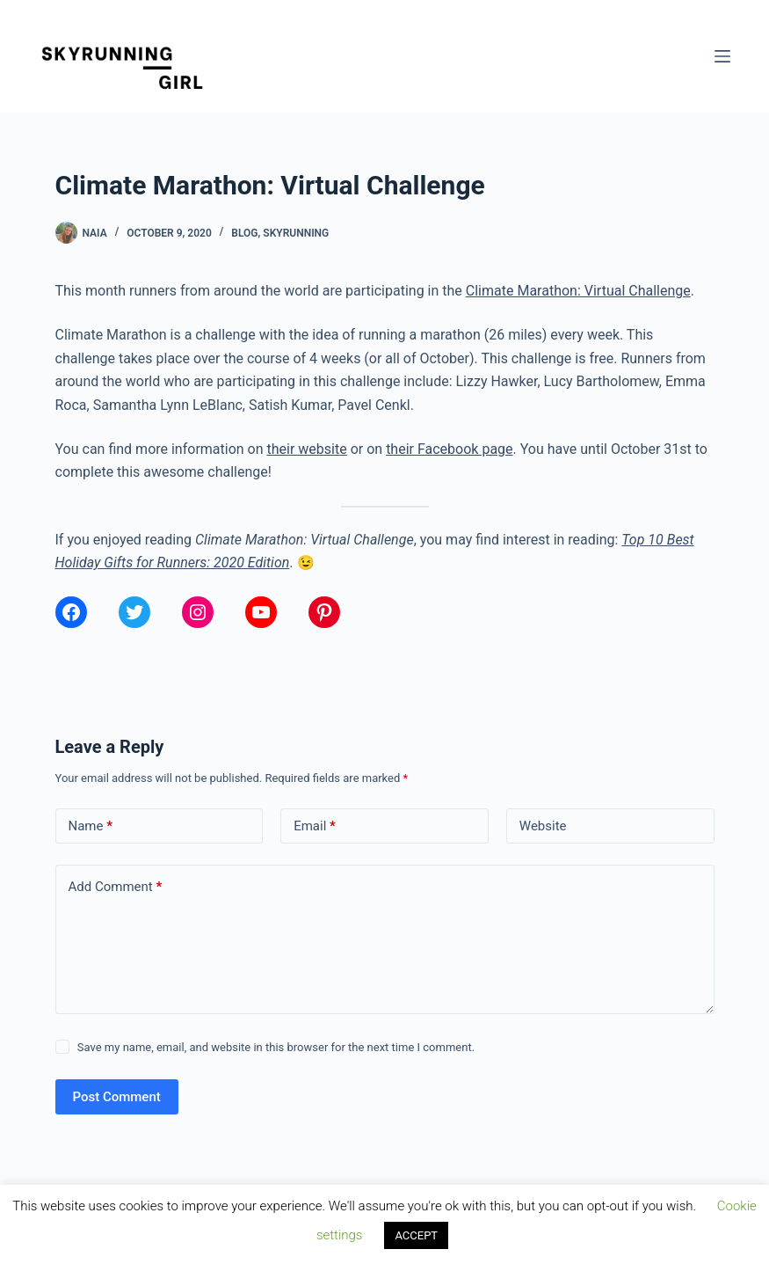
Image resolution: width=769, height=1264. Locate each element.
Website (543, 826)
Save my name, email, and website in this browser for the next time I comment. (276, 1047)
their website (307, 449)
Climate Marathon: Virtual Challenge (578, 290)
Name (91, 826)
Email (315, 826)
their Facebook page (449, 449)
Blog (244, 233)
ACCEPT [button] (416, 1235)
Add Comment (116, 887)
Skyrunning (296, 233)
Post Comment (117, 1097)
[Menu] (722, 56)
